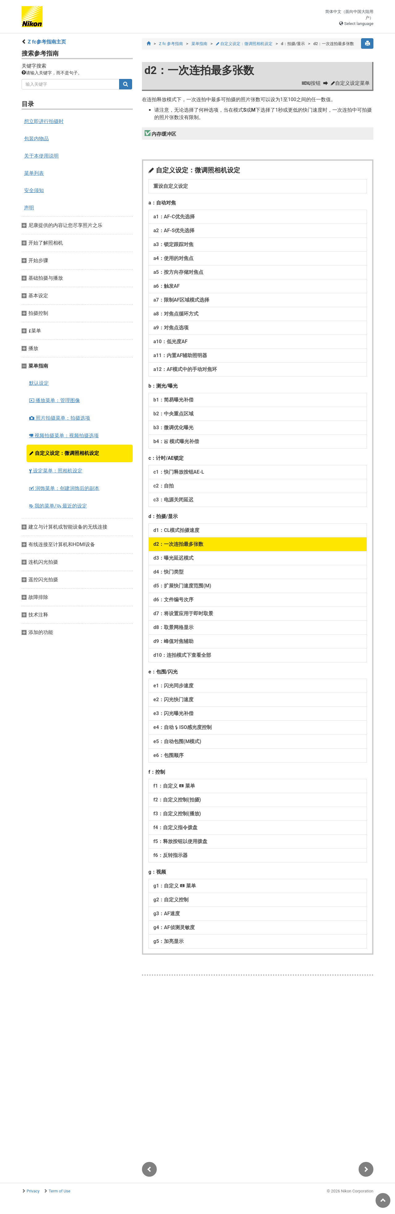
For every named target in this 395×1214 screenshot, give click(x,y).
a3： (173, 245)
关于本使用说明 (41, 156)
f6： (170, 855)
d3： (173, 558)
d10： (182, 655)
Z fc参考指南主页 (47, 42)
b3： (173, 428)
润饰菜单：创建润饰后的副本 (64, 488)
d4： (168, 572)
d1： (176, 530)
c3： (173, 500)
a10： (170, 342)
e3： (173, 714)
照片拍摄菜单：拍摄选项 (59, 418)
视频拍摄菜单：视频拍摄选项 (64, 435)
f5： (180, 842)
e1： (173, 686)
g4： (174, 928)
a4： (173, 258)
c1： (178, 472)
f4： (175, 828)
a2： (173, 231)
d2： (178, 544)
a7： (181, 300)
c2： (163, 486)
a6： (166, 286)
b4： (176, 442)
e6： (168, 756)
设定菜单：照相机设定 (55, 471)
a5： (178, 272)
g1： (174, 886)
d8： (173, 628)
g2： (171, 900)
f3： (177, 814)
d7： (183, 614)
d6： (173, 600)
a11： (180, 356)
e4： (182, 727)
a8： (175, 314)
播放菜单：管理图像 (54, 400)
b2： (173, 414)
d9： (173, 641)
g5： (168, 941)
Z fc (171, 43)
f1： (174, 786)
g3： (166, 914)
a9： (171, 328)
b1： (173, 400)
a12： (185, 369)
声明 (29, 208)
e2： (173, 700)
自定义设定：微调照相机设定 (64, 453)
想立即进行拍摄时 (44, 121)
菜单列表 (34, 173)
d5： (182, 586)
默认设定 (39, 383)
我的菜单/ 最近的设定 (58, 506)
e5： (177, 742)
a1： (174, 217)
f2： (177, 800)
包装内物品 (36, 139)
